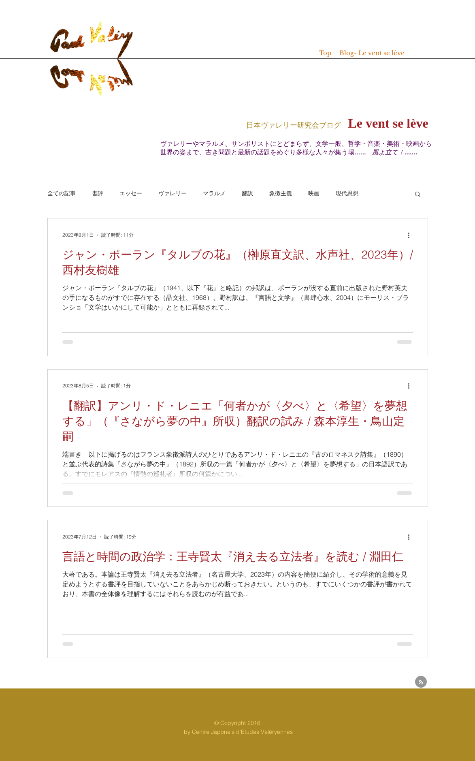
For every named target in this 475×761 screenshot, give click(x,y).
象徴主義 (280, 193)
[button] (418, 194)
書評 (97, 193)
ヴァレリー (172, 193)
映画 (314, 193)
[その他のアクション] (412, 235)
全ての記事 (61, 193)
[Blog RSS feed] (421, 682)
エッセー (130, 193)
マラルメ (214, 193)
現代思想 (347, 193)
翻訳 (247, 193)
